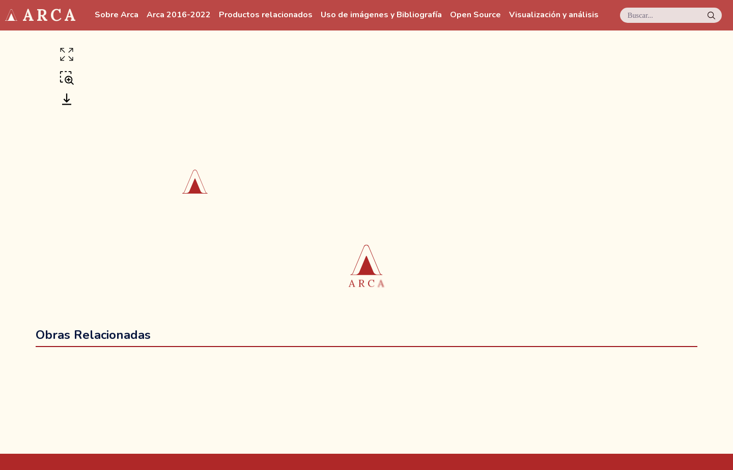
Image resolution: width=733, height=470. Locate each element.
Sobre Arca (116, 15)
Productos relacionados (266, 15)
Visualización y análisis (554, 15)
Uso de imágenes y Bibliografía (381, 15)
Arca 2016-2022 (179, 15)
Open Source (475, 15)
